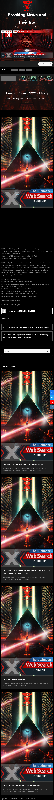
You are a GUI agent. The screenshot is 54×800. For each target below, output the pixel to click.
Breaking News (5, 318)
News (28, 70)
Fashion (14, 70)
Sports (22, 70)
